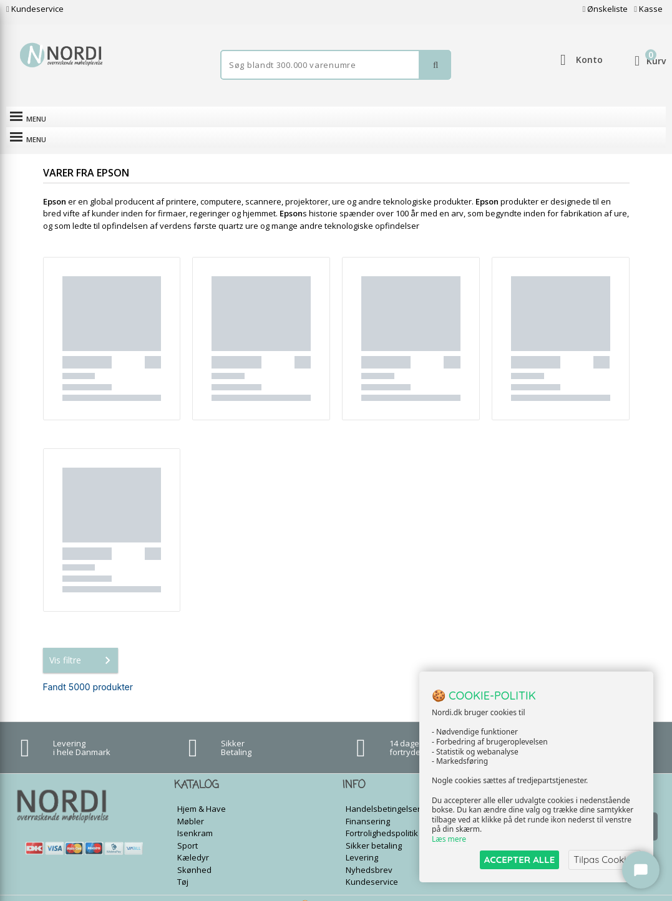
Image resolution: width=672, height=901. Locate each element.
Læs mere (449, 839)
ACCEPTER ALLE (519, 859)
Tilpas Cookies (604, 859)
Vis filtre (82, 646)
